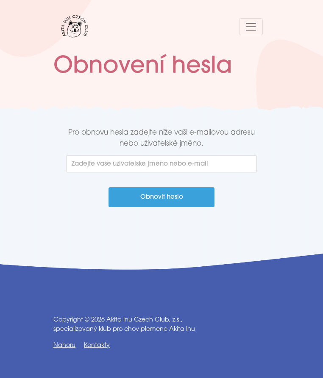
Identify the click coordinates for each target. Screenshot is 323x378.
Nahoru (64, 345)
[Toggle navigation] (251, 26)
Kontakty (97, 345)
